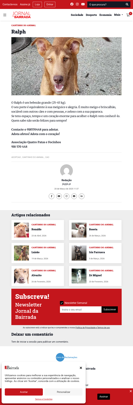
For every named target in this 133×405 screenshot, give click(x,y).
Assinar (103, 396)
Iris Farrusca (97, 252)
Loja (37, 4)
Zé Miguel (95, 275)
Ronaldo (36, 229)
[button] (80, 367)
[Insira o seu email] (81, 309)
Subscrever (109, 309)
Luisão (35, 252)
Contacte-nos (10, 4)
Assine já (25, 4)
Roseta (93, 229)
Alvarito (36, 275)
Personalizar (63, 392)
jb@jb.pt (66, 184)
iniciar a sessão (28, 341)
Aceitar (24, 392)
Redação (67, 180)
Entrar (50, 4)
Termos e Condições (43, 399)
